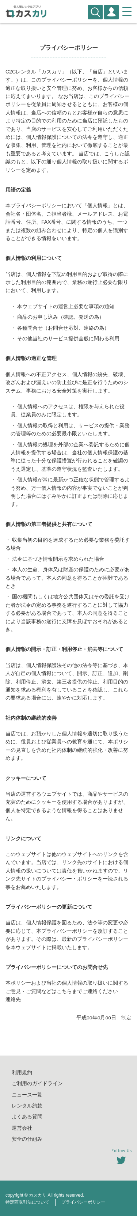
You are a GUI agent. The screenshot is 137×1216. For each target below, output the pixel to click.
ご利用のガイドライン (37, 1083)
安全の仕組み (27, 1139)
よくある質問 (27, 1117)
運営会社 (22, 1128)
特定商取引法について (27, 1202)
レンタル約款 (27, 1106)
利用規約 (22, 1072)
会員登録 (111, 12)
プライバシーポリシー (83, 1202)
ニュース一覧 (27, 1095)
